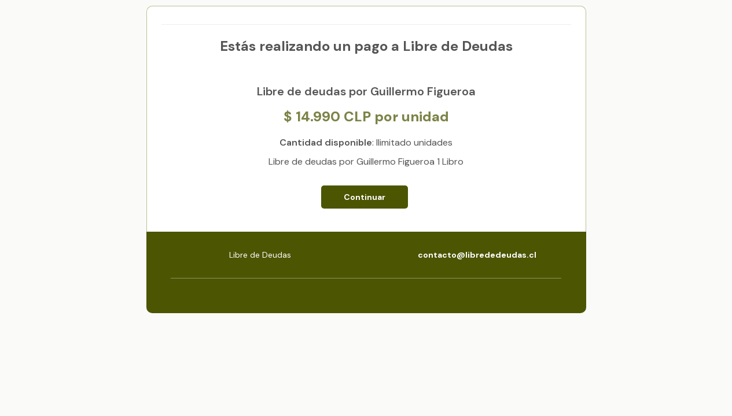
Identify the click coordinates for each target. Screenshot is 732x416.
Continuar (364, 197)
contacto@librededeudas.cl (477, 255)
